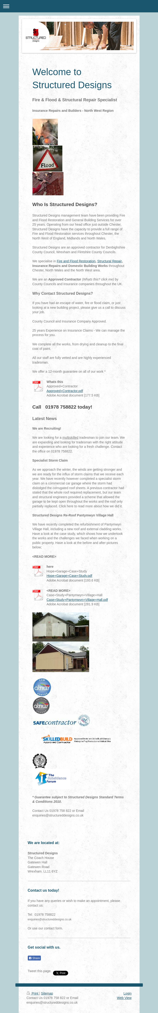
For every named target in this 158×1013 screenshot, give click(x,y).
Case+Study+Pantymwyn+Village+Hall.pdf (77, 600)
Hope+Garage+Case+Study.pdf (69, 576)
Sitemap (47, 993)
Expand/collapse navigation (79, 6)
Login (127, 993)
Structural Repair (109, 261)
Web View (124, 998)
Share (34, 958)
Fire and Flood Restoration (76, 261)
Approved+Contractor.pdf (65, 391)
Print (33, 993)
